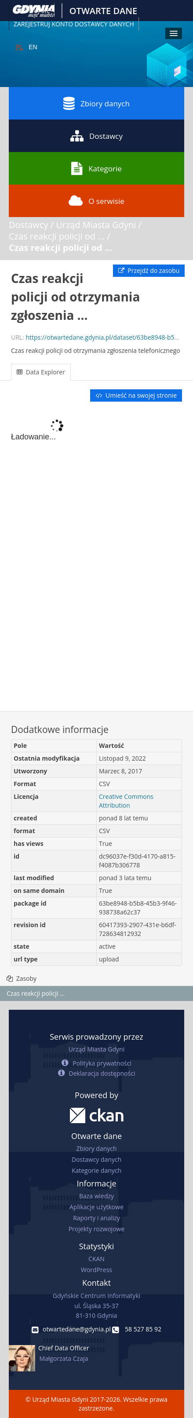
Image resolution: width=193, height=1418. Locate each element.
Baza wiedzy (96, 1196)
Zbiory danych (96, 103)
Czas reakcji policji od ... (57, 236)
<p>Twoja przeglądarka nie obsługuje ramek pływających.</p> (96, 557)
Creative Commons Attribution (126, 800)
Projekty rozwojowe (97, 1229)
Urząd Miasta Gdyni (96, 225)
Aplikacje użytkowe (96, 1207)
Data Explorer (41, 372)
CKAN (96, 1259)
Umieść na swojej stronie (136, 395)
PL (19, 47)
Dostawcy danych (96, 1159)
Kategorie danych (96, 1170)
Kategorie (96, 168)
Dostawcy (96, 135)
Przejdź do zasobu (149, 270)
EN (33, 47)
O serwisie (96, 200)
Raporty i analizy (96, 1218)
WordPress (96, 1270)
